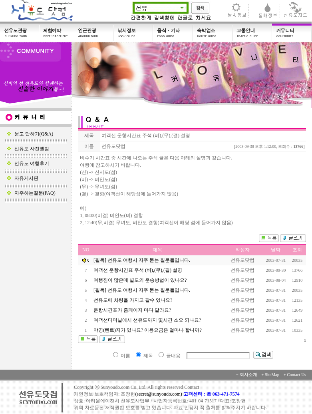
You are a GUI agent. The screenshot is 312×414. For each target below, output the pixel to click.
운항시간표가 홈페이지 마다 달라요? (132, 310)
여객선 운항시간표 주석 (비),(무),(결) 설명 (138, 270)
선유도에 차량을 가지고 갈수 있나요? (133, 300)
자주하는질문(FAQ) (31, 193)
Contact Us (296, 374)
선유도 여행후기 (28, 163)
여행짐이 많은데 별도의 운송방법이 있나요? (140, 280)
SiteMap (272, 374)
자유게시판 (22, 178)
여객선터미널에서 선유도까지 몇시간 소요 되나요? (147, 320)
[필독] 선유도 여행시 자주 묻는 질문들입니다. (141, 260)
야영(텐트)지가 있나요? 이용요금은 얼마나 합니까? (148, 330)
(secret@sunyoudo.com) (159, 394)
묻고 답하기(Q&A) (30, 134)
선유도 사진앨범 (28, 148)
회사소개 (248, 374)
